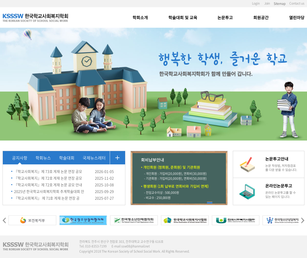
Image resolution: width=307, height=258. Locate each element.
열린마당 (296, 17)
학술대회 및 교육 (182, 17)
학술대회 (66, 158)
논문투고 (225, 17)
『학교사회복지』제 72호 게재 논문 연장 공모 (48, 178)
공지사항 (19, 158)
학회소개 (140, 17)
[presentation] (4, 219)
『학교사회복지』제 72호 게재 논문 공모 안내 (48, 184)
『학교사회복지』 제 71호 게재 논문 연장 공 (47, 198)
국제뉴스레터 (94, 158)
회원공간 (261, 17)
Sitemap (280, 3)
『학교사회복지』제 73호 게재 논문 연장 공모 (48, 171)
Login (256, 3)
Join (267, 3)
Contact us (296, 3)
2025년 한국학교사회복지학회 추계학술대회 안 (49, 191)
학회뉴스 (43, 158)
